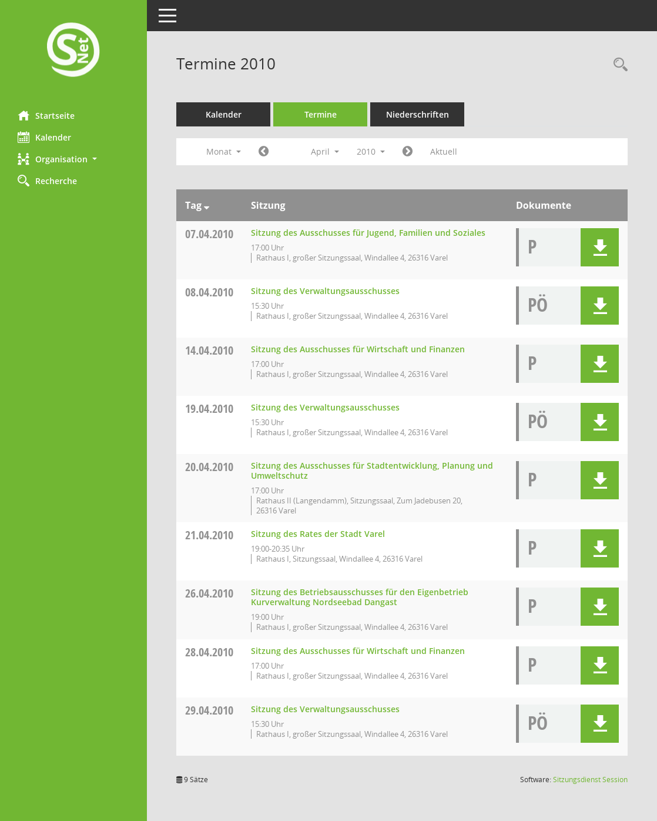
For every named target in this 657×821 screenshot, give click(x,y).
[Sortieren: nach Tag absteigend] (206, 205)
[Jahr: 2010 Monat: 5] (407, 151)
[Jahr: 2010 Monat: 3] (263, 151)
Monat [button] (223, 151)
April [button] (325, 151)
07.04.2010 (209, 234)
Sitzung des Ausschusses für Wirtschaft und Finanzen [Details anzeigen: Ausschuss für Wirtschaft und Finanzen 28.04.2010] (358, 650)
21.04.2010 (209, 535)
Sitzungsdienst (590, 780)
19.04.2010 (209, 408)
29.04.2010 (209, 710)
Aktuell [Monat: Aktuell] (443, 151)
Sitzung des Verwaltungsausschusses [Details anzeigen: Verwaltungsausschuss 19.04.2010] (325, 407)
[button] (73, 159)
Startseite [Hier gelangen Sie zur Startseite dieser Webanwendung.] (46, 115)
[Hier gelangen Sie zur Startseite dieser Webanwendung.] (73, 51)
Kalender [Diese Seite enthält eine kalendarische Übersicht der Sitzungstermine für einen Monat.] (44, 137)
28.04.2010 (209, 652)
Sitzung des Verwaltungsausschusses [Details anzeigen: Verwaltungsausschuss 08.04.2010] (325, 290)
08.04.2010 (209, 292)
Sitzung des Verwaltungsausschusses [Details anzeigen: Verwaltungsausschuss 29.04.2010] (325, 709)
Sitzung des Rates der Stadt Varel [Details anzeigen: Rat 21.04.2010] (318, 533)
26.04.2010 (209, 593)
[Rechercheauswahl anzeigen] (618, 65)
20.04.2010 (209, 467)
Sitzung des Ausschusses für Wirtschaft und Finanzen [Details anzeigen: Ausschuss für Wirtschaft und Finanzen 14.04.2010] (358, 349)
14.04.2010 (209, 350)
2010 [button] (371, 151)
